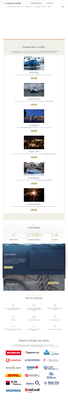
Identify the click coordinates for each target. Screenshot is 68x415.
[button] (1, 24)
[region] (34, 23)
